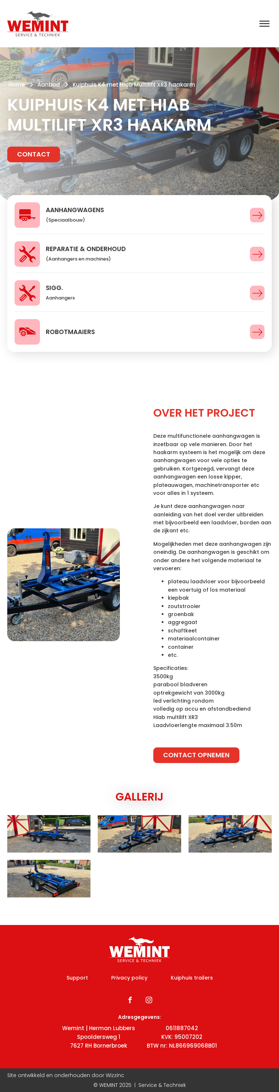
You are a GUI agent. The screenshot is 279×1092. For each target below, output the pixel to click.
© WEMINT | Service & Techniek (139, 1085)
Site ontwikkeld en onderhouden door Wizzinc (65, 1075)
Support (77, 977)
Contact (33, 154)
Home (16, 84)
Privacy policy (129, 977)
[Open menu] (264, 23)
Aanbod (48, 84)
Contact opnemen (196, 754)
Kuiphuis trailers (192, 977)
